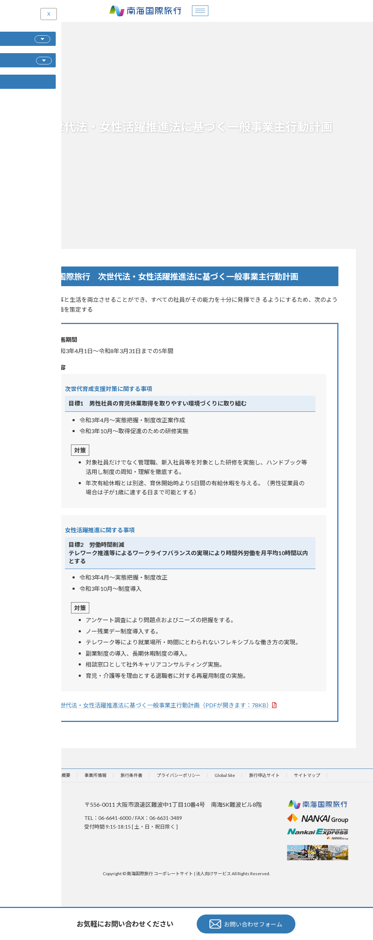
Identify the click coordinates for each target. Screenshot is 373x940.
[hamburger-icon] (200, 10)
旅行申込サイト (264, 775)
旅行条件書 (131, 775)
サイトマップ (307, 775)
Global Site (225, 775)
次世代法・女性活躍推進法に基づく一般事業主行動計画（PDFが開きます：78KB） (165, 705)
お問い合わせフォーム (245, 924)
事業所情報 (95, 775)
